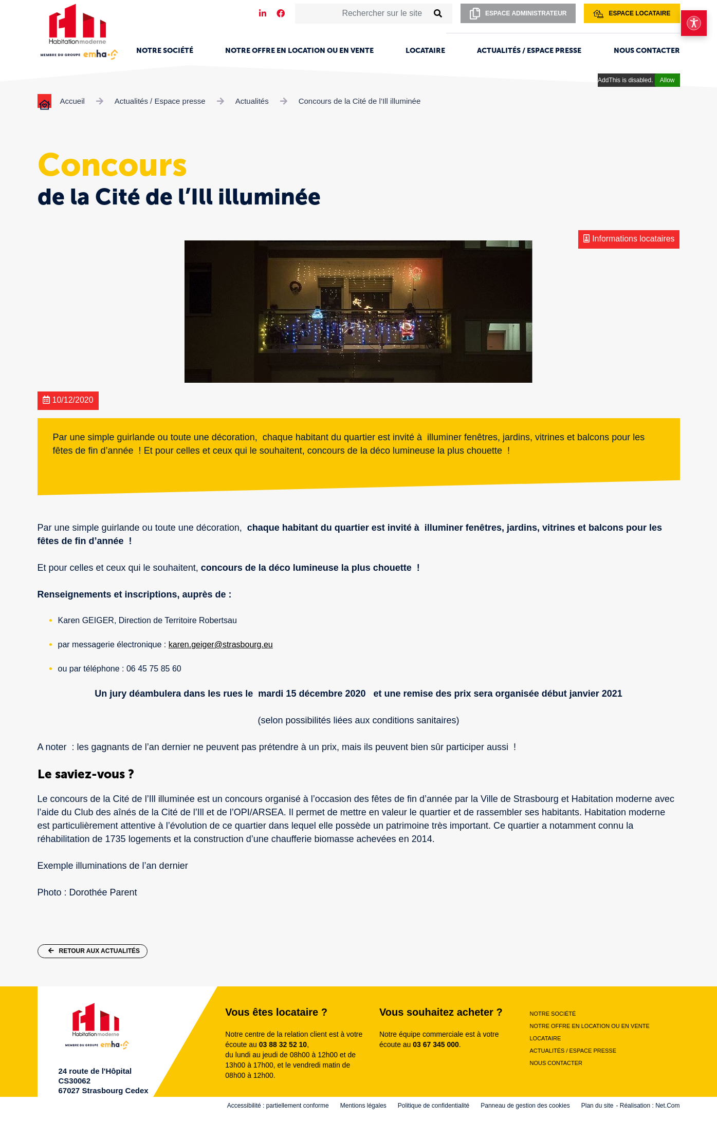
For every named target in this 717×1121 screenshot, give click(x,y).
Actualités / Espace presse (529, 50)
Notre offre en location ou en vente (299, 50)
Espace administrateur (518, 14)
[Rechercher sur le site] (362, 13)
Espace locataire (631, 14)
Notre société (164, 50)
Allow (667, 80)
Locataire (425, 50)
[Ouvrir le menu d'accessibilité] (694, 23)
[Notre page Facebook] (281, 13)
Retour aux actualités (94, 951)
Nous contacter (647, 50)
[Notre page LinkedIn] (262, 13)
